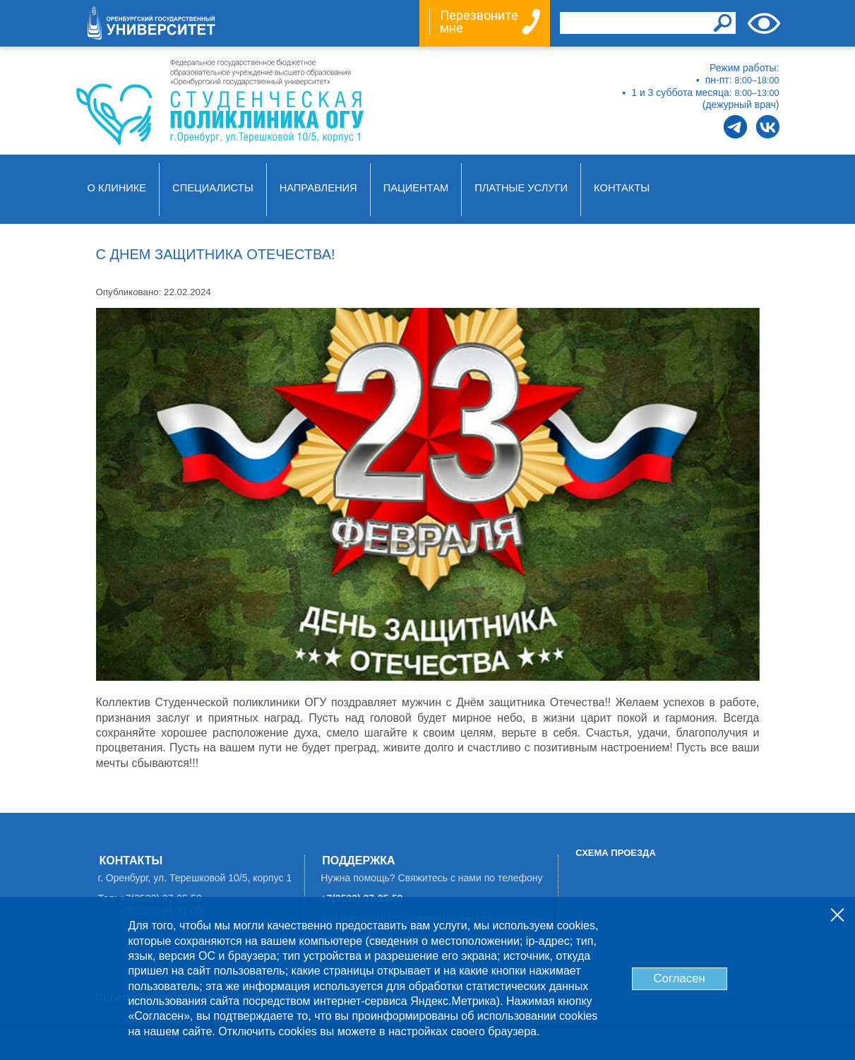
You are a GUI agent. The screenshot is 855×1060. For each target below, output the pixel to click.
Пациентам (416, 187)
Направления (318, 187)
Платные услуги (521, 187)
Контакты (622, 187)
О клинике (117, 187)
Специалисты (212, 187)
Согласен (679, 978)
